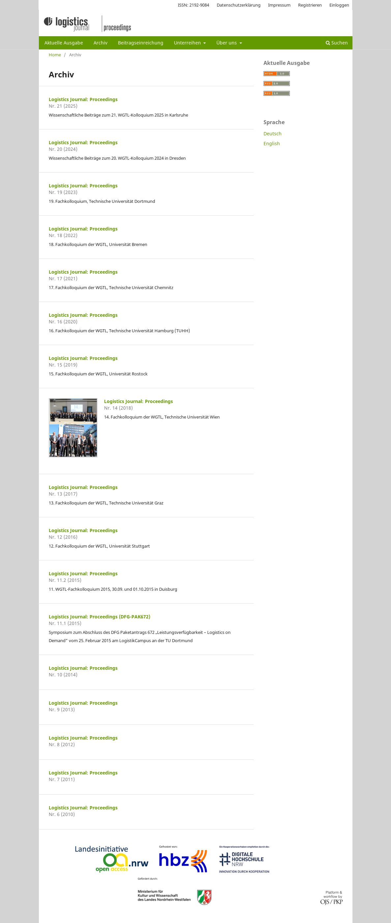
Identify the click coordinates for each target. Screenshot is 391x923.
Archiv (100, 43)
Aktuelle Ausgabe (63, 43)
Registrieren (310, 5)
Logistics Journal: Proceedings (83, 99)
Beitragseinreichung (140, 43)
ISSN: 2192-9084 (193, 5)
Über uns (227, 43)
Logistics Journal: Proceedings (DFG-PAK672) (99, 616)
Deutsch (273, 133)
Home (55, 55)
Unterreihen (188, 43)
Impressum (279, 5)
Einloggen (339, 5)
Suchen (337, 43)
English (272, 143)
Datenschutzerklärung (239, 5)
